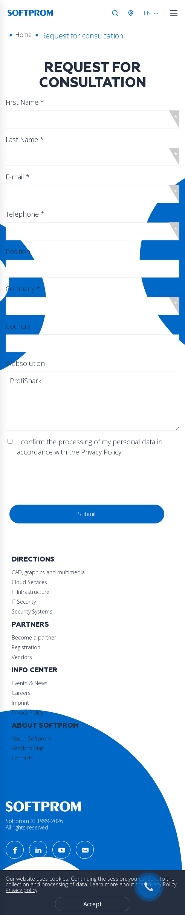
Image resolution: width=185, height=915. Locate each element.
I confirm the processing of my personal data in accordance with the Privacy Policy (89, 446)
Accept (92, 904)
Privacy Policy (27, 712)
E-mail (18, 176)
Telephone (25, 214)
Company (23, 288)
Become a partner (34, 637)
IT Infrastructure (30, 591)
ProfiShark (92, 401)
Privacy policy (21, 890)
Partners (30, 624)
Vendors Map (28, 748)
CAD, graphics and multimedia (48, 572)
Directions (33, 559)
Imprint (20, 702)
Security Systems (32, 611)
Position (18, 251)
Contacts (23, 758)
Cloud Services (29, 582)
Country (18, 326)
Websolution (25, 363)
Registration (26, 647)
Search (115, 13)
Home (23, 35)
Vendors (22, 657)
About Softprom (45, 725)
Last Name (25, 139)
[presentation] (66, 481)
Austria (132, 13)
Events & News (29, 683)
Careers (21, 692)
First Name (25, 102)
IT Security (24, 601)
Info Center (35, 670)
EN (147, 13)
